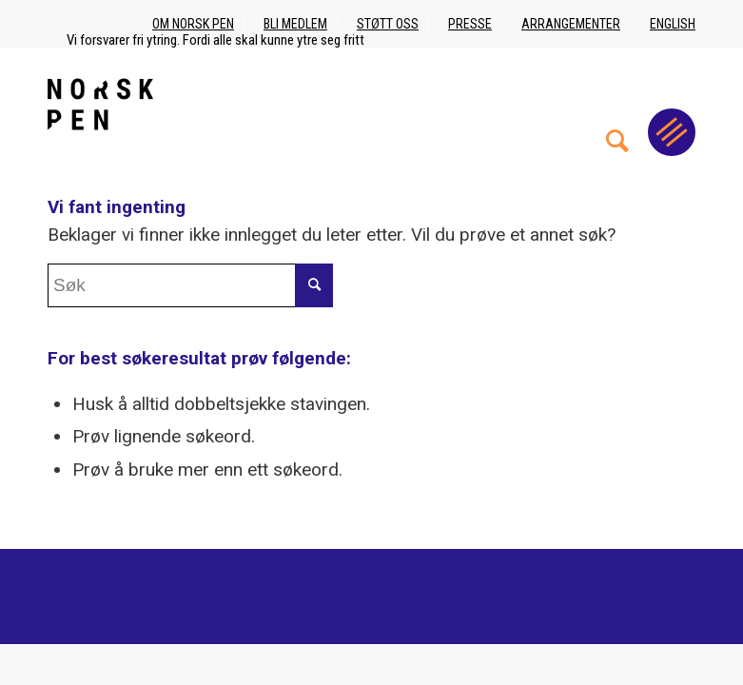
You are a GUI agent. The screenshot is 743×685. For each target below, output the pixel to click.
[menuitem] (617, 104)
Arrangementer (570, 23)
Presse (470, 23)
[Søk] (617, 104)
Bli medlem (295, 23)
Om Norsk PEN (193, 23)
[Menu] (671, 132)
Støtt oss (388, 23)
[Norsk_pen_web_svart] (100, 104)
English (672, 23)
